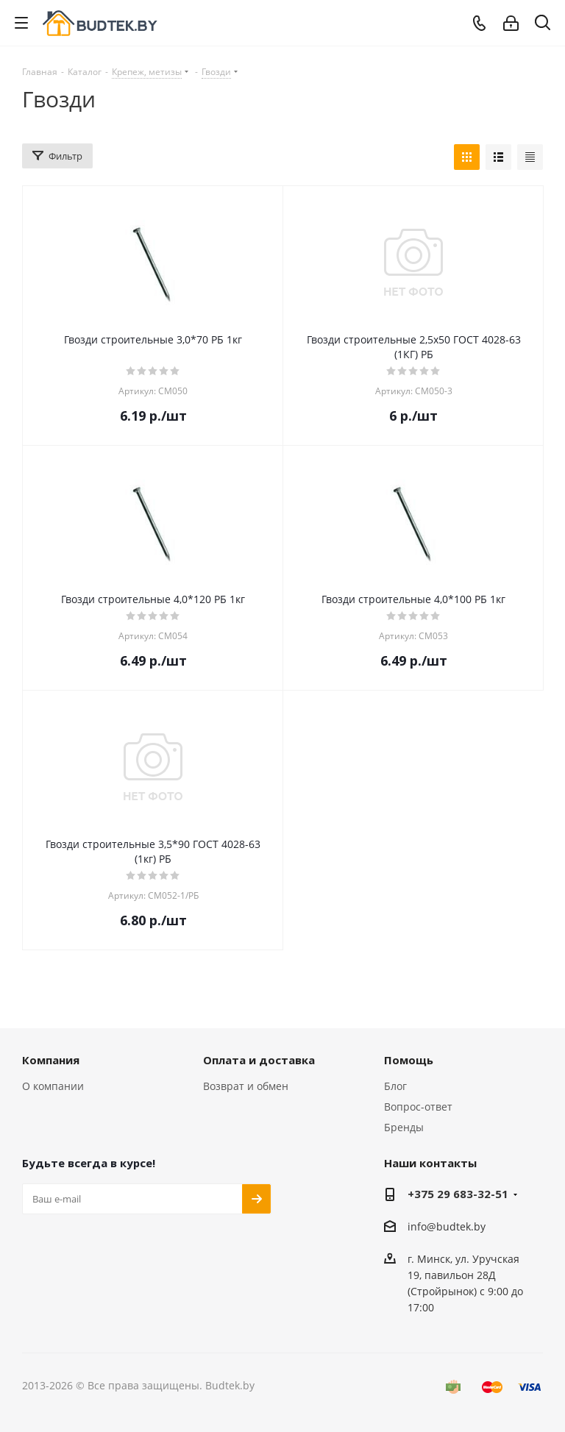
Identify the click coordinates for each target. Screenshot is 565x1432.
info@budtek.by (447, 1226)
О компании (53, 1086)
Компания (50, 1059)
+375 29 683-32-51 (458, 1193)
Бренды (404, 1127)
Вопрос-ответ (418, 1107)
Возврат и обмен (245, 1086)
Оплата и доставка (259, 1059)
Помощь (408, 1059)
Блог (395, 1086)
